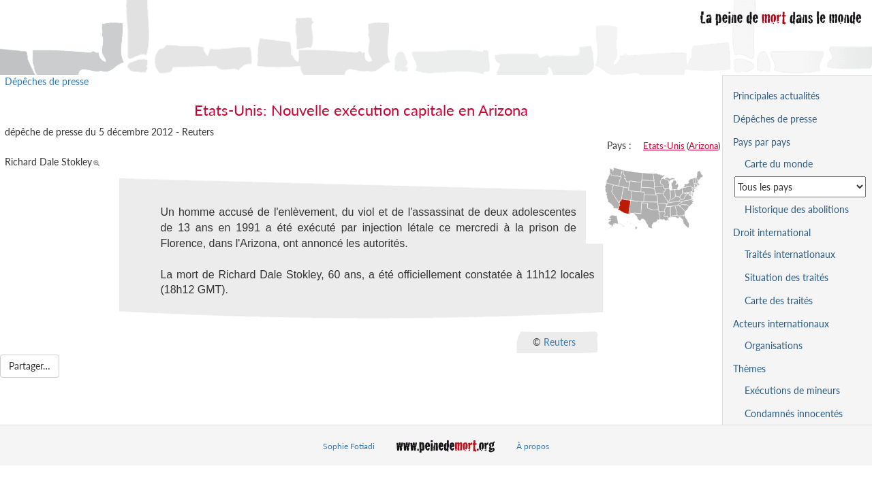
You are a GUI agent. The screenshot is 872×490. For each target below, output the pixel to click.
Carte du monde (779, 163)
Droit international (772, 232)
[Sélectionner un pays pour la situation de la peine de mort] (800, 186)
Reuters (560, 342)
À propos (532, 446)
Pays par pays (761, 142)
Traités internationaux (790, 254)
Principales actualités (776, 95)
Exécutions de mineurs (792, 390)
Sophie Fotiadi (349, 446)
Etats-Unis (664, 145)
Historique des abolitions (797, 209)
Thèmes (749, 368)
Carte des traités (779, 300)
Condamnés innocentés (794, 413)
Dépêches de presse (47, 81)
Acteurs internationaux (781, 323)
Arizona (703, 145)
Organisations (774, 345)
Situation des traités (786, 277)
